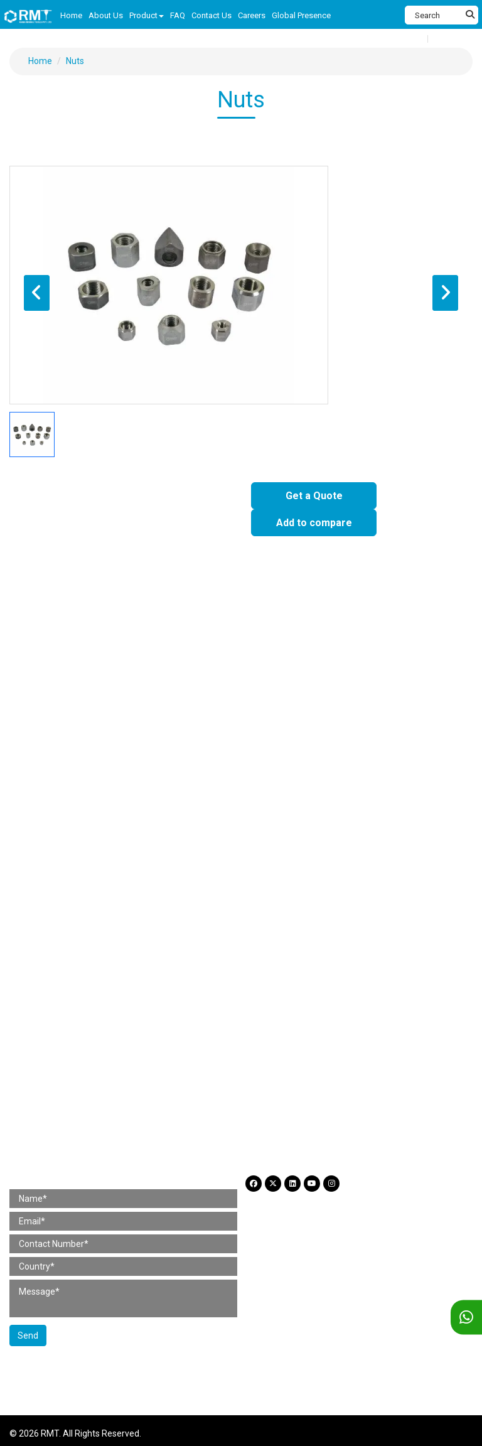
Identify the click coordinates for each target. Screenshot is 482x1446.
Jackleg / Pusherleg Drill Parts (158, 833)
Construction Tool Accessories (79, 870)
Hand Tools (168, 641)
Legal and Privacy (165, 1008)
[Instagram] (331, 1183)
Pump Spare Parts (229, 848)
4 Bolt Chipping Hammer (294, 625)
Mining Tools (38, 662)
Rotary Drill (40, 641)
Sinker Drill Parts (51, 833)
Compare (407, 38)
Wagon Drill (110, 704)
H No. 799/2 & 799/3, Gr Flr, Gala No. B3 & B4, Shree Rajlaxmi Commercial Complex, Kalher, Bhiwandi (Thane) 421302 (186, 1062)
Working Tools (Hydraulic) (302, 896)
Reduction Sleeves (55, 960)
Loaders (258, 704)
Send (28, 1335)
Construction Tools (52, 598)
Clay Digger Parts (53, 784)
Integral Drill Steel (212, 944)
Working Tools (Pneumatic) (183, 896)
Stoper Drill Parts (266, 833)
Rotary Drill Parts (135, 784)
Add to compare (314, 523)
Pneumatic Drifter (285, 689)
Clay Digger (380, 625)
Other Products (202, 960)
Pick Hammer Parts (222, 784)
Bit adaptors (132, 960)
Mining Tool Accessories (64, 918)
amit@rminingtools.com (76, 1144)
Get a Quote (314, 496)
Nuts (75, 61)
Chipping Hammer (194, 625)
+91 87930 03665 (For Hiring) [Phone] (85, 1125)
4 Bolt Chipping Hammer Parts (375, 768)
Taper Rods (285, 944)
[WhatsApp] (466, 1317)
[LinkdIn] (292, 1183)
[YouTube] (312, 1183)
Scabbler (223, 641)
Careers (66, 1008)
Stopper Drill (210, 689)
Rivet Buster (119, 625)
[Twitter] (273, 1183)
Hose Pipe (94, 896)
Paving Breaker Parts (60, 768)
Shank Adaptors (51, 944)
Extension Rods (353, 944)
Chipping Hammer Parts (252, 768)
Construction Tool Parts (62, 741)
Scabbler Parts (305, 784)
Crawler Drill (42, 720)
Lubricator (39, 896)
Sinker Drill (39, 689)
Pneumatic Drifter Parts (362, 833)
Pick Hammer (104, 641)
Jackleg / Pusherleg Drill (123, 689)
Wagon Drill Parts (144, 848)
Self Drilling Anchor (285, 960)
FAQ (27, 1008)
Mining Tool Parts (48, 806)
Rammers (276, 641)
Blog (106, 1008)
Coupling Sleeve (130, 944)
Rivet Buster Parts (154, 768)
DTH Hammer (46, 704)
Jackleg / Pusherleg (187, 704)
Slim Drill (395, 704)
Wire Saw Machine (326, 704)
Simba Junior (363, 689)
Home (40, 61)
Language (452, 38)
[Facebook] (253, 1183)
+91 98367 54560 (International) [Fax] (92, 1106)
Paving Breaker (49, 625)
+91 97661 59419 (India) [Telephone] (76, 1087)
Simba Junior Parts (57, 848)
